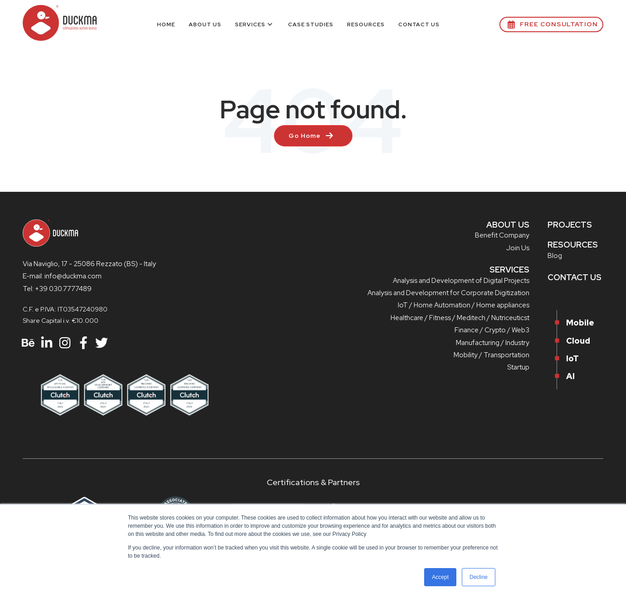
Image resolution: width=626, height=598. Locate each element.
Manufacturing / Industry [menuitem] (492, 342)
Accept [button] (440, 577)
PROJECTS (570, 224)
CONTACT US (575, 277)
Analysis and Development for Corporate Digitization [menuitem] (448, 292)
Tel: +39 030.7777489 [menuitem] (57, 288)
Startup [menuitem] (518, 367)
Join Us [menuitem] (517, 248)
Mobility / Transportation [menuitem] (491, 355)
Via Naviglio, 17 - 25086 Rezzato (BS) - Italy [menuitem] (89, 263)
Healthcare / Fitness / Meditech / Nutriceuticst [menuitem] (460, 317)
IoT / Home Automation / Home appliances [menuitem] (463, 305)
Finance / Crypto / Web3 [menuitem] (492, 330)
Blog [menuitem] (555, 255)
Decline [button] (479, 577)
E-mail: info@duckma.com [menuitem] (62, 276)
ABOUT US (507, 224)
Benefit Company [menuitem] (502, 235)
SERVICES (509, 269)
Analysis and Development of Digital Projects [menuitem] (461, 280)
